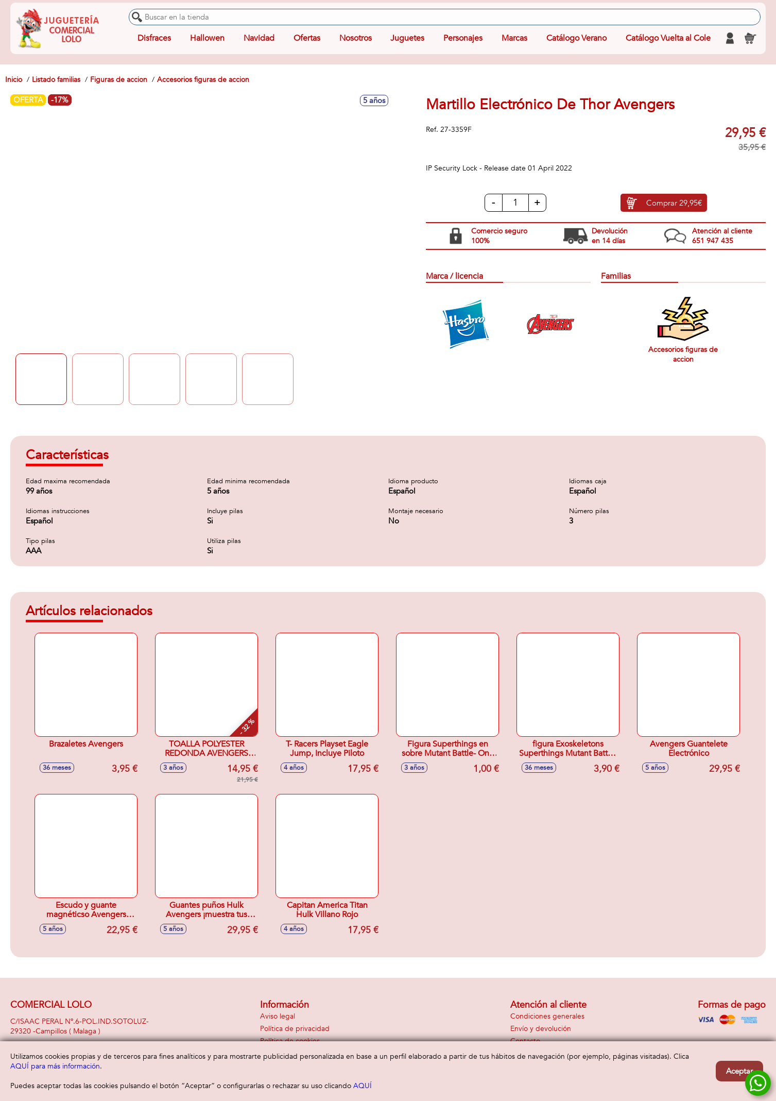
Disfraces (154, 38)
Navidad (259, 38)
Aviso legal (277, 1016)
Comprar (674, 203)
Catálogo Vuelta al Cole (668, 38)
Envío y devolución (540, 1029)
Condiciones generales (547, 1016)
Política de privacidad (295, 1029)
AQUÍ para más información (55, 1066)
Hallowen (207, 38)
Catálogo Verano (576, 38)
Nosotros (355, 38)
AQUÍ (362, 1086)
